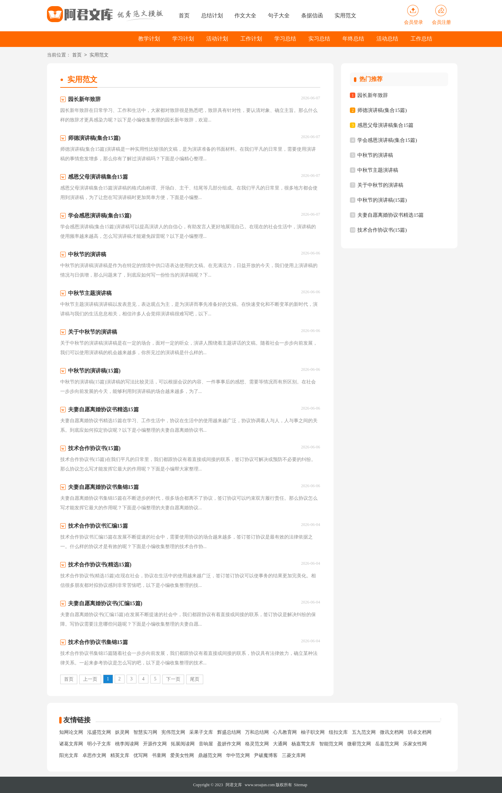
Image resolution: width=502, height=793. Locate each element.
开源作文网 (155, 743)
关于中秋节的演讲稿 (380, 185)
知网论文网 (71, 732)
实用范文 (345, 15)
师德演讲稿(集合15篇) (382, 110)
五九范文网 (364, 732)
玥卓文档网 (420, 732)
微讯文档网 (392, 732)
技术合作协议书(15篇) (382, 230)
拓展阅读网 (183, 743)
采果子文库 (201, 732)
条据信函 (312, 15)
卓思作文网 (94, 755)
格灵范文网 (257, 743)
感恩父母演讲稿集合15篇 (385, 125)
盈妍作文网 (229, 743)
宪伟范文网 (173, 732)
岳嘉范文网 (387, 743)
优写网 (140, 755)
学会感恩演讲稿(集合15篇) (387, 140)
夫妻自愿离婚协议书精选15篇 (390, 215)
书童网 (159, 755)
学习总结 (285, 39)
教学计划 (149, 39)
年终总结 (353, 39)
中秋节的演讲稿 (375, 155)
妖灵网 (122, 732)
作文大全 (245, 15)
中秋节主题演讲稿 (377, 170)
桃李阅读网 (127, 743)
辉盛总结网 (229, 732)
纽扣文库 (338, 732)
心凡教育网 (285, 732)
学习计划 (183, 39)
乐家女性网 (415, 743)
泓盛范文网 (99, 732)
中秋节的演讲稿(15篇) (382, 200)
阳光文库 (68, 755)
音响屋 (206, 743)
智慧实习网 (145, 732)
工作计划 (251, 39)
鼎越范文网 (210, 755)
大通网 (280, 743)
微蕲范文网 (359, 743)
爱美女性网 (182, 755)
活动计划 (217, 39)
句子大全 (279, 15)
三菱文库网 (294, 755)
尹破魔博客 (266, 755)
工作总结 (421, 39)
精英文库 (119, 755)
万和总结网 (257, 732)
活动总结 (387, 39)
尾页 (194, 679)
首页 (184, 15)
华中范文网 (238, 755)
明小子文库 (99, 743)
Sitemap (300, 784)
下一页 (173, 679)
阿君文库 (234, 784)
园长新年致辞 (372, 95)
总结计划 (212, 15)
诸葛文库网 (71, 743)
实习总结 (319, 39)
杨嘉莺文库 (303, 743)
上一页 (90, 679)
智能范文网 (331, 743)
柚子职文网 (313, 732)
